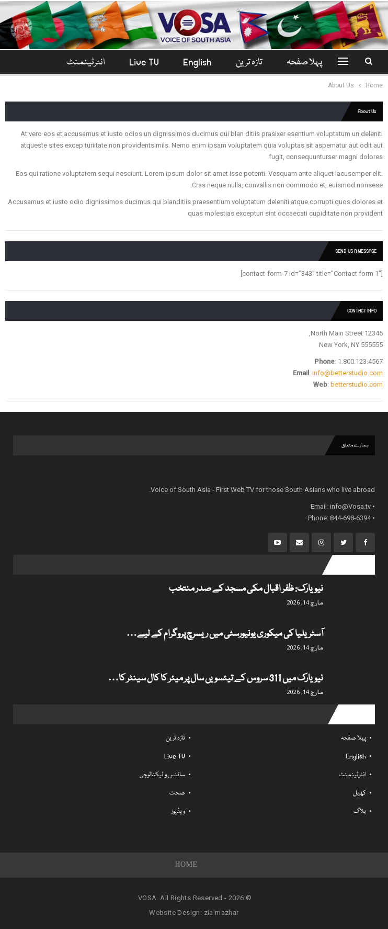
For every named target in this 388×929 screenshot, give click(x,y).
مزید (86, 62)
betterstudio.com (356, 384)
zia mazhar (221, 912)
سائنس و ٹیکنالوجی (162, 775)
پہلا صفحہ (299, 62)
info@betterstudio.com (347, 373)
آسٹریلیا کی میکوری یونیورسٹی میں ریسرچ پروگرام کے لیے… (225, 634)
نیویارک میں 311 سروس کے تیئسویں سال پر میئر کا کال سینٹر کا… (215, 678)
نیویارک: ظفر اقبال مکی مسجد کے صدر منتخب (246, 589)
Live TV (135, 62)
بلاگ (359, 811)
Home (186, 865)
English (189, 62)
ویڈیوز (178, 811)
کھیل (359, 793)
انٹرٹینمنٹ (352, 775)
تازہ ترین (243, 62)
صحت (177, 793)
